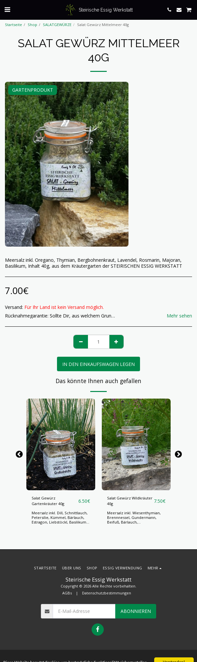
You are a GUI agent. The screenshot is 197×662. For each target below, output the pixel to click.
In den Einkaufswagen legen (98, 364)
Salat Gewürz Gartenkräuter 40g (48, 501)
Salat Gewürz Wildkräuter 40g (130, 501)
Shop (32, 24)
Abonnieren (136, 611)
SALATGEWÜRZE (57, 24)
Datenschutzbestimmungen (106, 592)
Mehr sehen (179, 316)
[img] (60, 445)
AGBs (67, 592)
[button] (7, 9)
